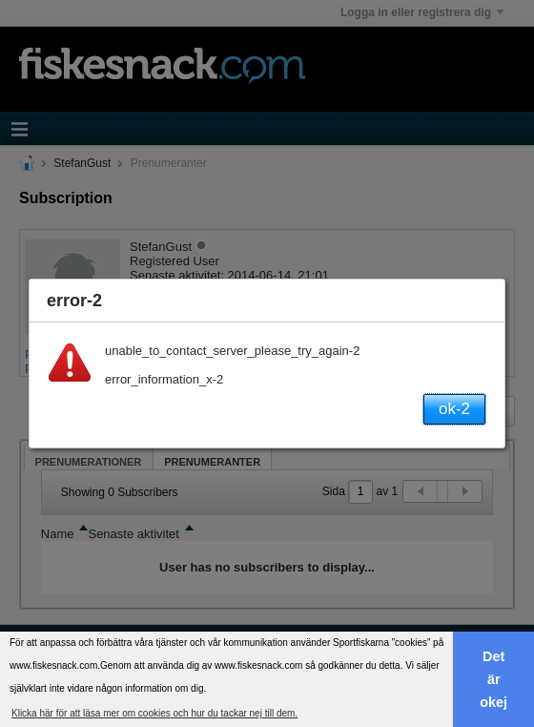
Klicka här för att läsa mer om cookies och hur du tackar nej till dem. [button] (154, 713)
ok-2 (454, 409)
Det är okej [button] (493, 679)
